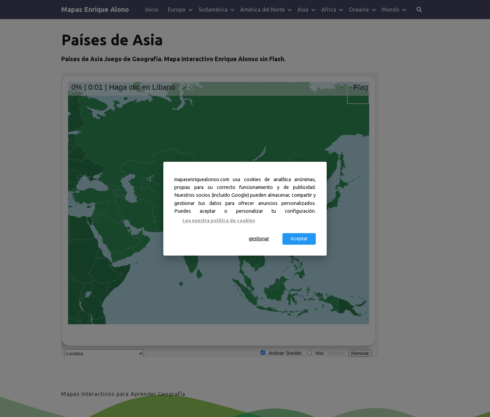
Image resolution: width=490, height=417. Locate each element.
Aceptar (299, 238)
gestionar (259, 238)
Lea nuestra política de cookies (218, 220)
